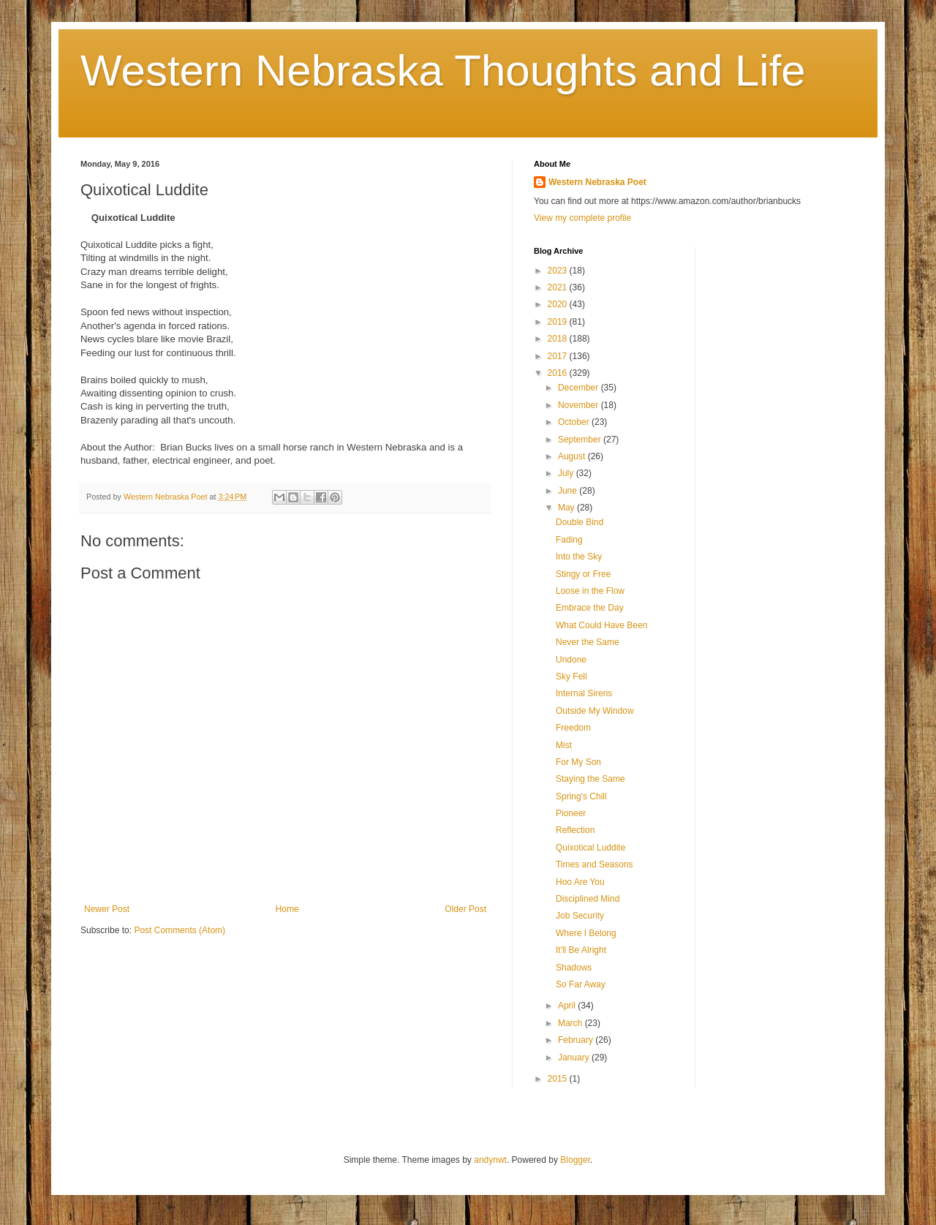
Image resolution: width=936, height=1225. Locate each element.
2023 (559, 270)
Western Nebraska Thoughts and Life (443, 70)
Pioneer (571, 813)
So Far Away (580, 984)
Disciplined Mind (587, 899)
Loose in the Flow (590, 591)
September (580, 439)
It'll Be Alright (581, 950)
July (567, 473)
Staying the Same (590, 779)
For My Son (578, 762)
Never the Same (587, 642)
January (575, 1057)
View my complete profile (582, 218)
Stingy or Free (583, 574)
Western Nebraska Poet (597, 182)
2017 (559, 356)
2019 (559, 322)
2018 (559, 338)
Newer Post (106, 909)
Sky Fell (571, 676)
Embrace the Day (590, 608)
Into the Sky (579, 556)
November (579, 405)
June (568, 491)
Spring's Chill (581, 796)
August (573, 456)
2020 (559, 304)
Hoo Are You (580, 882)
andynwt (490, 1160)
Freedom (573, 728)
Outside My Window (595, 711)
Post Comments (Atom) (179, 930)
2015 (559, 1079)
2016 (559, 373)
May (567, 507)
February (576, 1040)
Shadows (574, 967)
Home (287, 909)
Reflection (575, 830)
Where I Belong (586, 933)
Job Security (580, 916)
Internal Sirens (584, 693)
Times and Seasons (594, 864)
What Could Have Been (601, 625)
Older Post (465, 909)
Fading (569, 540)
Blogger (575, 1160)
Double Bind (579, 522)
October (575, 422)
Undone (571, 660)
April (568, 1005)
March (571, 1023)
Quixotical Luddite (590, 848)
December (579, 387)
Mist (564, 745)
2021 (559, 287)
